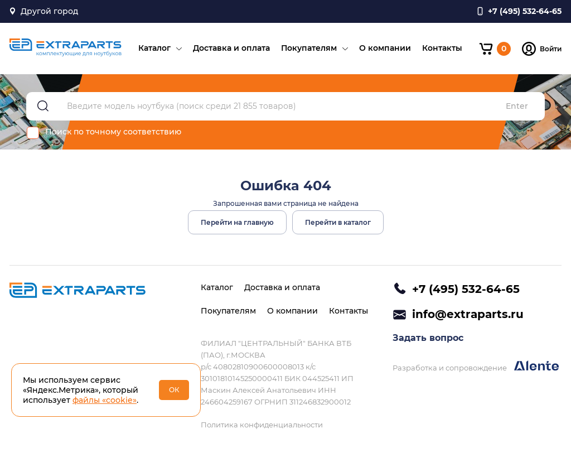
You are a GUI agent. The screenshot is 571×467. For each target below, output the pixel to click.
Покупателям (309, 48)
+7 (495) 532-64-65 (466, 289)
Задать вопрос (428, 338)
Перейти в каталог (338, 222)
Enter (517, 106)
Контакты (442, 48)
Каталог (154, 48)
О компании (385, 48)
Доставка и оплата (231, 48)
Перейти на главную (237, 222)
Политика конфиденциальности (262, 424)
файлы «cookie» (104, 400)
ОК (174, 390)
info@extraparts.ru (468, 314)
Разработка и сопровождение (476, 366)
